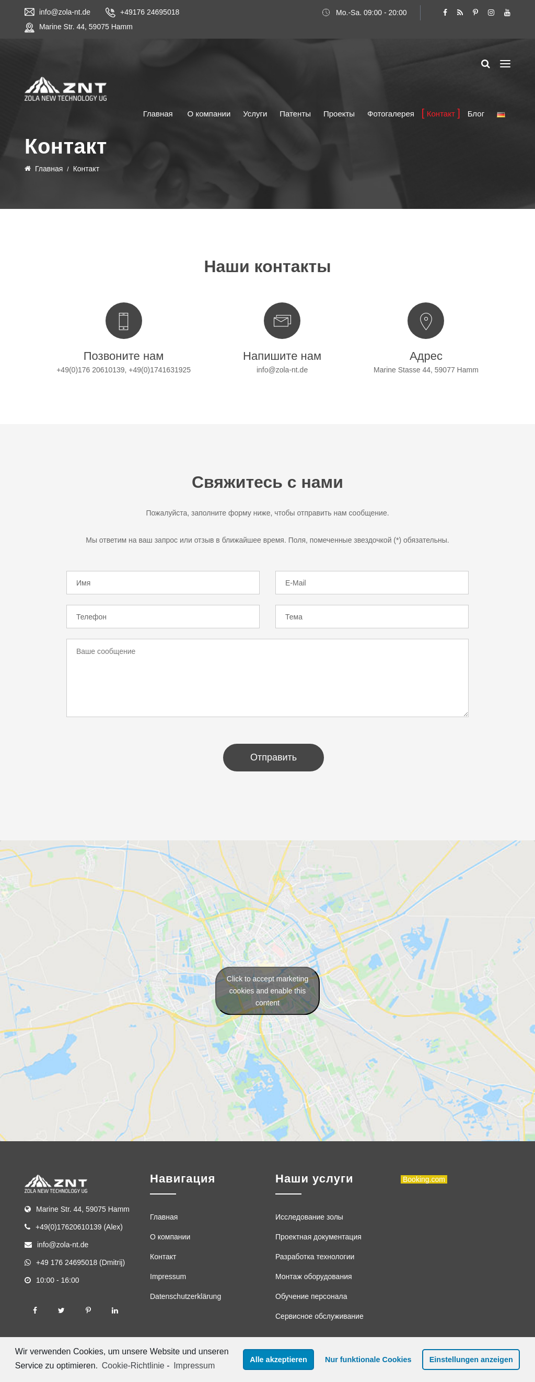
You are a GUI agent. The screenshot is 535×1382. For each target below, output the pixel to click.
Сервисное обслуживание (319, 1316)
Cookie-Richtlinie (133, 1365)
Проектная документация (318, 1237)
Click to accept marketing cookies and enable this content (267, 991)
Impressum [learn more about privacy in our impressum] (194, 1365)
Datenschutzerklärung (185, 1296)
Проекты (339, 113)
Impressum (168, 1276)
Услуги (255, 113)
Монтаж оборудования (313, 1276)
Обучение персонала (311, 1296)
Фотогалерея (390, 113)
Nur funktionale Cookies (368, 1359)
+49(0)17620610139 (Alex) (79, 1227)
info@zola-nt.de (64, 12)
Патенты (295, 113)
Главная (158, 113)
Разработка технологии (314, 1256)
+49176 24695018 (149, 12)
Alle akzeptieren (278, 1359)
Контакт (441, 113)
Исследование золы (309, 1217)
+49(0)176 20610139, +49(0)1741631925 (123, 370)
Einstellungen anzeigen (471, 1359)
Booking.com (424, 1179)
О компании (209, 113)
